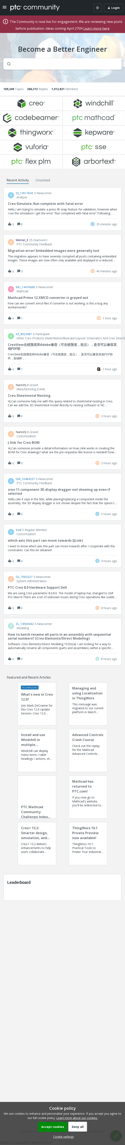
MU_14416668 (25, 287)
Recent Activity (18, 180)
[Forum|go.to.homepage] (35, 8)
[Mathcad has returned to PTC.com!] (88, 797)
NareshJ (21, 385)
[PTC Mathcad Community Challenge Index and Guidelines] (37, 797)
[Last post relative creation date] (106, 224)
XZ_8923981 (24, 334)
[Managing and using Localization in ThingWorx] (88, 704)
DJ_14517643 (24, 193)
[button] (62, 1137)
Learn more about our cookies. (77, 1118)
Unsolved (42, 180)
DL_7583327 (24, 576)
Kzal (18, 529)
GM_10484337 (25, 479)
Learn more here (96, 28)
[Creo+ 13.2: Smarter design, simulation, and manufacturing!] (37, 843)
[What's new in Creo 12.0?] (37, 704)
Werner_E (22, 240)
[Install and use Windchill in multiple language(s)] (37, 750)
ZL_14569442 (25, 623)
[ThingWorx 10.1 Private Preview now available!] (88, 843)
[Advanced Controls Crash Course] (88, 750)
